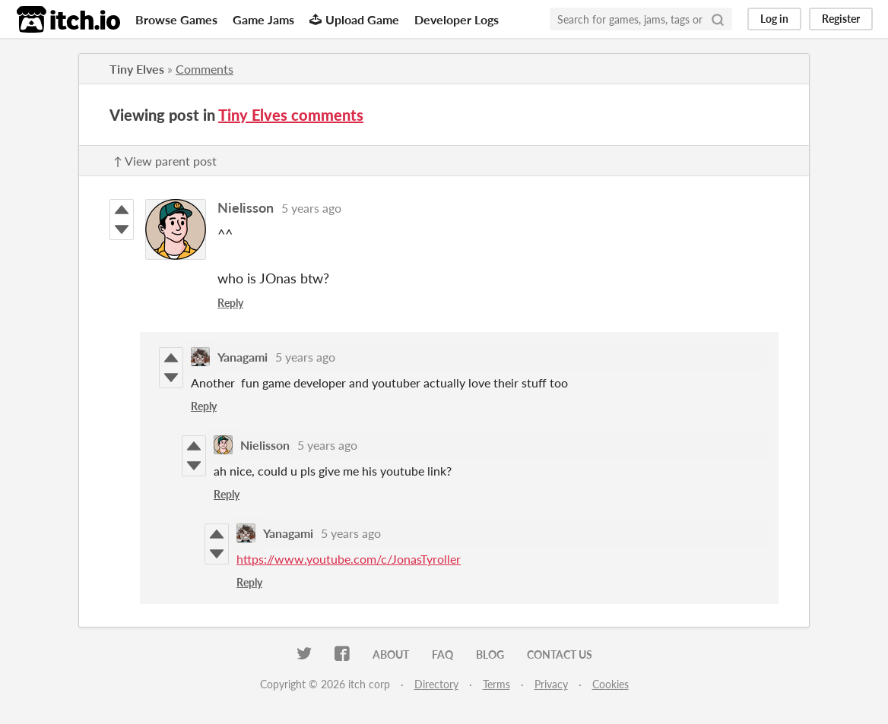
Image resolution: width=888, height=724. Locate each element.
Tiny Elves (136, 69)
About (391, 654)
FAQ (442, 654)
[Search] (717, 19)
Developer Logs (456, 19)
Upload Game (354, 19)
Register (841, 18)
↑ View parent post (165, 160)
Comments (204, 69)
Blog (490, 654)
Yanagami (242, 356)
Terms (496, 684)
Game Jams (263, 19)
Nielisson (245, 207)
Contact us (559, 654)
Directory (436, 684)
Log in (774, 18)
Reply (230, 302)
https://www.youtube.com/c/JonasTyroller (348, 559)
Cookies (610, 684)
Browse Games (176, 19)
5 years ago (311, 208)
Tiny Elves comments (290, 115)
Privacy (551, 684)
